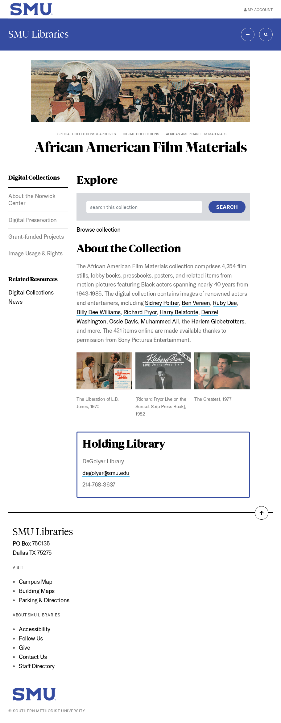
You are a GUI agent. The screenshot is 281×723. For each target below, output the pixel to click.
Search (227, 207)
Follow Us (31, 638)
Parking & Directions (44, 600)
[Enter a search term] (144, 207)
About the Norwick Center (31, 199)
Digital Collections (141, 134)
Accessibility (34, 629)
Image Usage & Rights (35, 253)
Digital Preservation (32, 220)
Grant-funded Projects (36, 236)
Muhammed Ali (160, 321)
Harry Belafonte (178, 312)
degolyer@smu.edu (106, 473)
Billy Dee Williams (98, 312)
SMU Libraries (38, 34)
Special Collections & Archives (86, 134)
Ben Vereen (196, 303)
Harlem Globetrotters (217, 321)
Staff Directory (37, 666)
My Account (258, 9)
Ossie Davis (123, 321)
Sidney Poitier (162, 303)
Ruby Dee (225, 303)
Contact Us (33, 656)
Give (24, 647)
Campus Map (35, 581)
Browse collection (98, 229)
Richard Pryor (140, 312)
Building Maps (37, 591)
